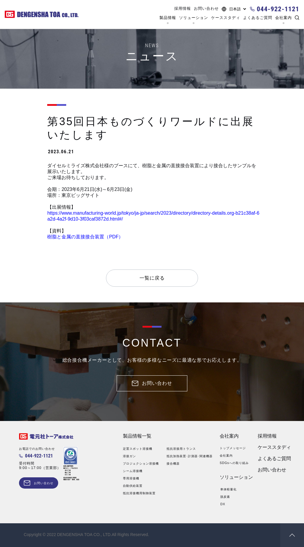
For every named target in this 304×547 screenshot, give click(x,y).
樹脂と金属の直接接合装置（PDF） (85, 236)
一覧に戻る (152, 277)
